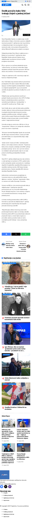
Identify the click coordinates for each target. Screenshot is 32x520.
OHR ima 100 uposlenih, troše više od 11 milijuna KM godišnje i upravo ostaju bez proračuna (8, 434)
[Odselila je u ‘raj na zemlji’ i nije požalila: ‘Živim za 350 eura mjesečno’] (16, 273)
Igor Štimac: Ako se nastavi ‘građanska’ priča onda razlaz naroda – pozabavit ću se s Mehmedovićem (15, 349)
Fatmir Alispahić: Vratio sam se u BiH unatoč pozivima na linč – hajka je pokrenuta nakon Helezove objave (23, 434)
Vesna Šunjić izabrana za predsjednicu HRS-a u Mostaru (23, 456)
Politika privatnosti (8, 495)
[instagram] (29, 1)
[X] (27, 1)
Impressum (6, 500)
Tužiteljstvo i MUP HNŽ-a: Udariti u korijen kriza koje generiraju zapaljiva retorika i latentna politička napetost (8, 458)
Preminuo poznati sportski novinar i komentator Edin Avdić (17, 318)
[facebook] (25, 1)
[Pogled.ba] (6, 5)
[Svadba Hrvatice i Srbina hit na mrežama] (16, 393)
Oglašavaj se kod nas (8, 498)
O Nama (5, 493)
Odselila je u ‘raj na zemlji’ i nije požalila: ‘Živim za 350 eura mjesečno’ (16, 288)
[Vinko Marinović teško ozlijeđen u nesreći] (16, 364)
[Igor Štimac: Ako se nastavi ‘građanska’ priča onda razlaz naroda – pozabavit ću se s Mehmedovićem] (16, 333)
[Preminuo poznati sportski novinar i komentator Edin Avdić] (16, 304)
